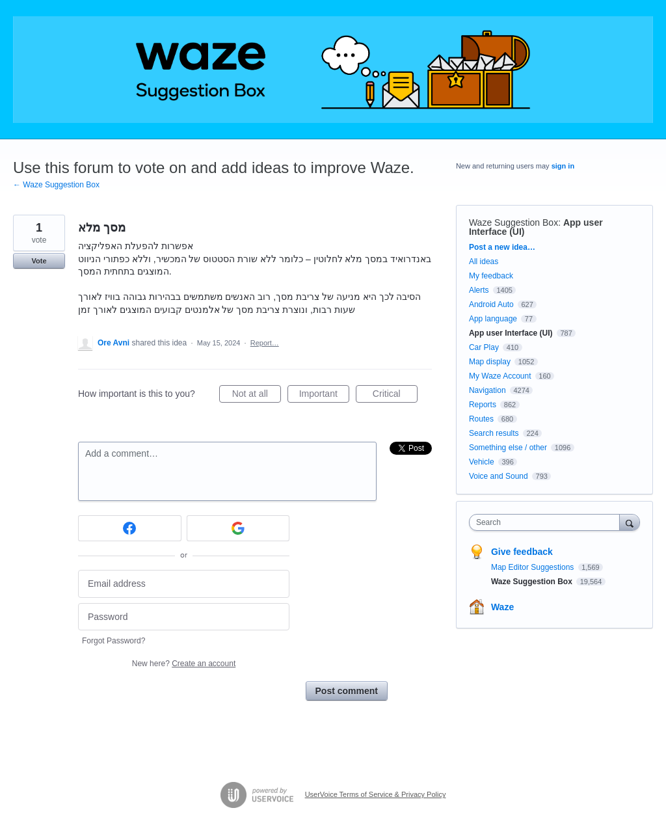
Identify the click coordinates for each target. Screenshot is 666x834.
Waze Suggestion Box (513, 222)
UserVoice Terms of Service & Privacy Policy (375, 794)
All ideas (483, 261)
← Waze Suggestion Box (56, 184)
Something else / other (508, 447)
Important (324, 395)
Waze (502, 607)
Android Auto (491, 304)
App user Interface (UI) (511, 333)
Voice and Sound (498, 476)
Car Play (484, 347)
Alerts (479, 290)
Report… (264, 343)
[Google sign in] (238, 528)
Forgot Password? (113, 640)
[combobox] (547, 522)
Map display (490, 361)
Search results (494, 433)
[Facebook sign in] (129, 528)
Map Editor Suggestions (533, 567)
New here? (183, 663)
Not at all (256, 395)
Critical (395, 395)
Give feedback (522, 551)
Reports (482, 404)
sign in (563, 166)
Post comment (346, 691)
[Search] (629, 522)
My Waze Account (500, 376)
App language (493, 318)
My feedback (491, 275)
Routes (481, 419)
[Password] (183, 617)
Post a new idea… (502, 247)
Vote (38, 261)
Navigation (487, 390)
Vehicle (481, 461)
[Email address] (183, 584)
